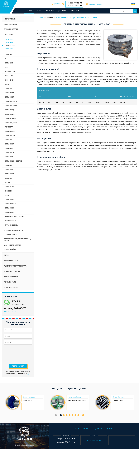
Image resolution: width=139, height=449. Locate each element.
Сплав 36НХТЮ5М (11, 101)
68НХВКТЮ (8, 191)
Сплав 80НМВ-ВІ (10, 204)
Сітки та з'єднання (11, 287)
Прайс (38, 11)
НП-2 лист (9, 48)
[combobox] (57, 4)
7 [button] (78, 415)
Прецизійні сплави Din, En (13, 230)
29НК (6, 67)
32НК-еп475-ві (10, 71)
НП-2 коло (9, 42)
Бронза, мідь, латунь (12, 271)
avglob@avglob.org (96, 4)
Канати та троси (29, 397)
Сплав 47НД (9, 148)
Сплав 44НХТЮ (10, 135)
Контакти (75, 11)
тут (28, 373)
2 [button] (64, 415)
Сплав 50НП (9, 169)
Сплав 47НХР (9, 152)
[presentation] (13, 354)
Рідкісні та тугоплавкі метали (15, 266)
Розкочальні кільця (75, 397)
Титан (6, 255)
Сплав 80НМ (9, 199)
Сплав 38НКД (9, 110)
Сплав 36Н (8, 88)
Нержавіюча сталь (11, 261)
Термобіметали (10, 221)
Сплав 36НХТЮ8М (11, 105)
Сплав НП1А (9, 54)
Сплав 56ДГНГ (10, 186)
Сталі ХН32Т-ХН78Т (10, 234)
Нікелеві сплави (10, 19)
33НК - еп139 (9, 80)
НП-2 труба (9, 34)
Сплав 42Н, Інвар (11, 123)
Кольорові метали (11, 277)
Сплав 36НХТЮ (10, 97)
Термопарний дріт (10, 249)
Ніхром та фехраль (11, 25)
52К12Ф (7, 182)
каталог (29, 11)
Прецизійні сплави (11, 29)
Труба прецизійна (11, 225)
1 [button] (61, 415)
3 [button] (67, 415)
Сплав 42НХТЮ (10, 131)
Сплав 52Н (8, 178)
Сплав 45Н (8, 140)
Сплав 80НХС (9, 208)
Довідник (62, 11)
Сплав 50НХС (9, 174)
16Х (6, 59)
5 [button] (72, 415)
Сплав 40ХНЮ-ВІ (10, 118)
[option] (24, 402)
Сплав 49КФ (9, 157)
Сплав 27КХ (9, 63)
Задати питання (10, 312)
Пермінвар (9, 127)
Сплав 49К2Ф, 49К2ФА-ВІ (13, 161)
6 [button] (75, 415)
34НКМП (8, 84)
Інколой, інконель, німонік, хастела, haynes (17, 240)
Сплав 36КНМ (9, 93)
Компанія (50, 11)
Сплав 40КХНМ (10, 114)
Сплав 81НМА (9, 212)
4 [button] (69, 415)
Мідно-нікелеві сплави (12, 245)
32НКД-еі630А (9, 76)
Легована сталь (10, 282)
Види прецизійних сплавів (14, 216)
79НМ (7, 195)
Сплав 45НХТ (9, 144)
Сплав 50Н (8, 165)
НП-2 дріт (9, 39)
